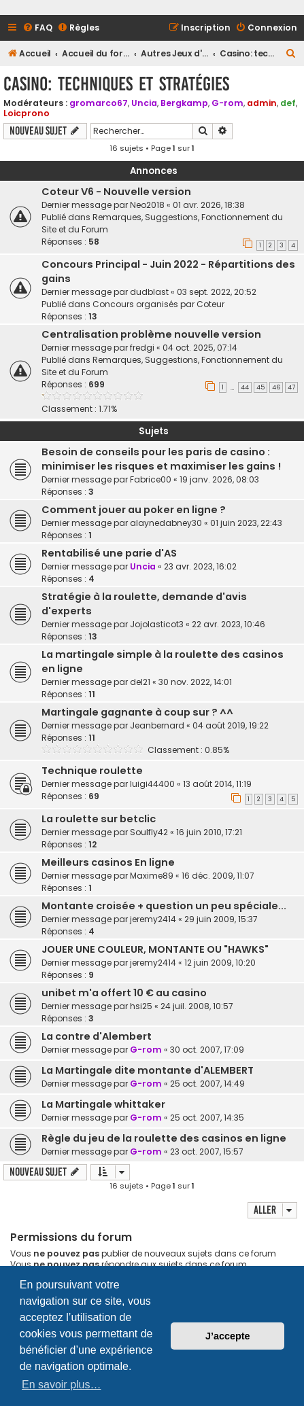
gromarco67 (98, 103)
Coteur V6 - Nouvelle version (116, 191)
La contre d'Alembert (96, 1036)
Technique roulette (92, 770)
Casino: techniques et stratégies (116, 83)
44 (245, 387)
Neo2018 (147, 205)
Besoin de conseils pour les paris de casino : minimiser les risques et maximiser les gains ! (161, 459)
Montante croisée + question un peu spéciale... (163, 906)
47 (291, 387)
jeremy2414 (153, 919)
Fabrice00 (150, 479)
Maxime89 (151, 875)
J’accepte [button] (227, 1336)
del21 (140, 682)
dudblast (149, 292)
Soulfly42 (149, 832)
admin (262, 103)
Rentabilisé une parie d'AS (109, 553)
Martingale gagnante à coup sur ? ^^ (137, 712)
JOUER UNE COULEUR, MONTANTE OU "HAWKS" (155, 949)
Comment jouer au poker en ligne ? (133, 509)
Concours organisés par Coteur (158, 304)
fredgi (142, 347)
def (288, 103)
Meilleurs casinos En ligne (108, 862)
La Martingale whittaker (103, 1104)
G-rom (227, 103)
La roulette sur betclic (98, 819)
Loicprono (26, 113)
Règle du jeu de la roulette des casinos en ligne (163, 1138)
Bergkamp (184, 103)
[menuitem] (37, 28)
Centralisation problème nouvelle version (151, 334)
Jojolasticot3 (157, 624)
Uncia (144, 103)
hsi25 (141, 1006)
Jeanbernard (157, 725)
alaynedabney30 (166, 523)
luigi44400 (152, 784)
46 (276, 387)
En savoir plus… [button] (61, 1384)
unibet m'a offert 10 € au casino (124, 993)
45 (260, 387)
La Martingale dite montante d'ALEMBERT (147, 1070)
